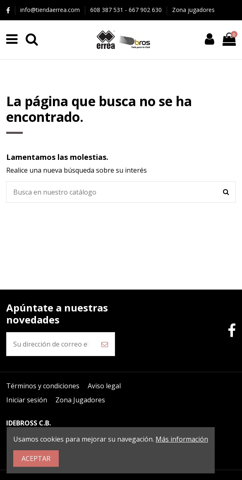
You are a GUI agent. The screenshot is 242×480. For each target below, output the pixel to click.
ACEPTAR (36, 458)
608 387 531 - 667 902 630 (126, 10)
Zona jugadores (193, 10)
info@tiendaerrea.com (50, 10)
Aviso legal (104, 385)
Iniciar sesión (26, 399)
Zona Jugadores (80, 399)
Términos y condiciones (42, 385)
